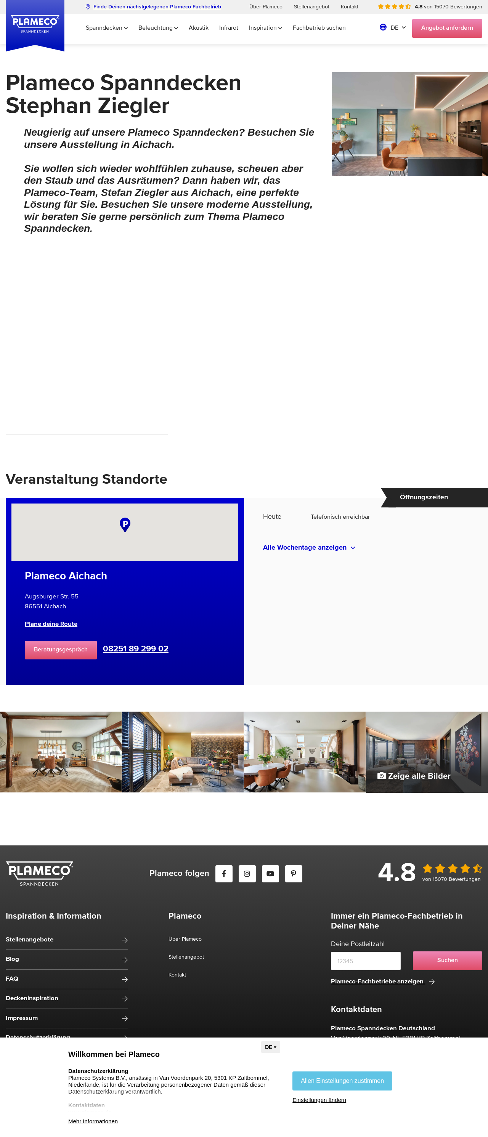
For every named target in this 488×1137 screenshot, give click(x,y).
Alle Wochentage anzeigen (305, 547)
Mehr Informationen (93, 1121)
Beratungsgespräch (61, 650)
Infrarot (228, 28)
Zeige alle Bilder (414, 776)
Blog (12, 959)
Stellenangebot (311, 7)
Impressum (22, 1018)
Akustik (199, 28)
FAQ (12, 979)
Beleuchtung (158, 28)
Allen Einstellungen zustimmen (342, 1081)
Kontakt (349, 7)
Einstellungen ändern (319, 1100)
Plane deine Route (51, 624)
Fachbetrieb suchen (319, 28)
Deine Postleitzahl (358, 944)
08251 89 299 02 (136, 649)
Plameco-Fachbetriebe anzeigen (383, 981)
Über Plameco (266, 7)
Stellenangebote (29, 940)
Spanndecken (107, 28)
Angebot (447, 28)
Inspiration (265, 28)
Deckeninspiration (32, 998)
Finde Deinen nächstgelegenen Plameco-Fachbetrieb (153, 7)
